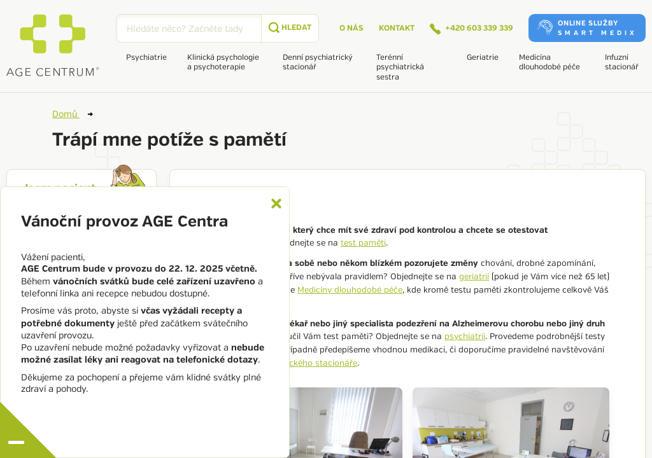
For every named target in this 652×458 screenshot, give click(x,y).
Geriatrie (483, 57)
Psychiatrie (146, 57)
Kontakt (397, 28)
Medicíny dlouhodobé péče (349, 290)
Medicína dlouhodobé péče (549, 62)
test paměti (363, 243)
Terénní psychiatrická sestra (400, 67)
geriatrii (474, 277)
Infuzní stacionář (622, 62)
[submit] (289, 28)
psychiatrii (464, 336)
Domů (72, 114)
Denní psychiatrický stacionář (318, 62)
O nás (351, 28)
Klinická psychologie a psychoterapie (223, 62)
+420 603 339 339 (471, 29)
